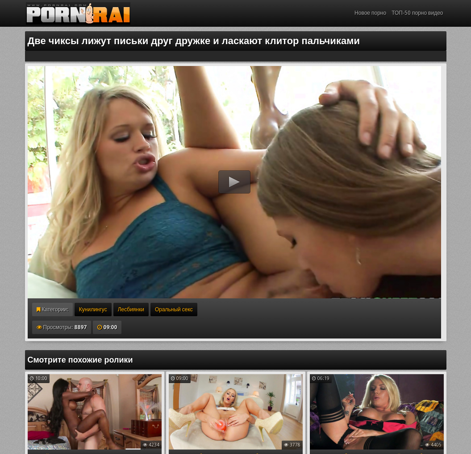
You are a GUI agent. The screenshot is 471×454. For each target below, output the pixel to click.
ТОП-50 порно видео (417, 13)
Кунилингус (93, 309)
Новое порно (370, 13)
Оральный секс (174, 309)
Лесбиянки (131, 309)
